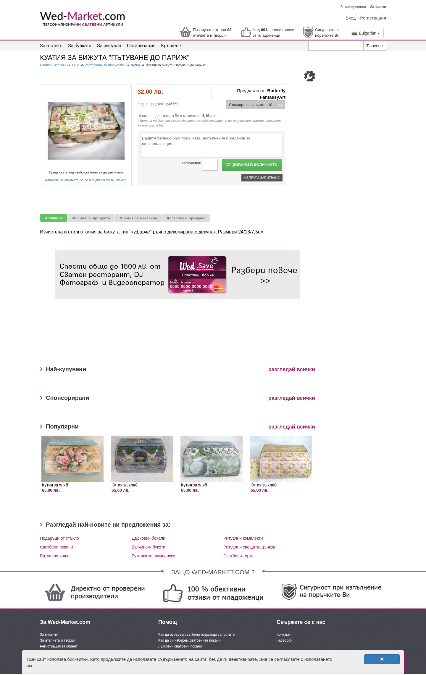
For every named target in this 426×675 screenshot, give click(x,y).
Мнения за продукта (91, 218)
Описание (54, 218)
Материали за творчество (105, 65)
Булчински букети (148, 547)
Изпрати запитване (262, 177)
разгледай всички (291, 369)
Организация (141, 45)
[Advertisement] (162, 334)
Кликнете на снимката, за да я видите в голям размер (85, 180)
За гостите (51, 45)
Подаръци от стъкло (59, 538)
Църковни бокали (148, 538)
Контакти (284, 634)
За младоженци (353, 6)
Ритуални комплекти (243, 538)
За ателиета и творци (57, 640)
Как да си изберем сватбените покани (189, 640)
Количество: (191, 163)
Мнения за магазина (138, 218)
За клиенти (49, 634)
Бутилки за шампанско (153, 556)
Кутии (135, 65)
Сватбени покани (56, 547)
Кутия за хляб (55, 484)
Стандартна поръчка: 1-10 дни (249, 106)
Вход (351, 17)
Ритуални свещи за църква (249, 547)
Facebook (284, 640)
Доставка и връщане (186, 218)
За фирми (378, 6)
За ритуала (109, 45)
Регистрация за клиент (59, 646)
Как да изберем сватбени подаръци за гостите (196, 634)
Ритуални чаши (55, 556)
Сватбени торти (238, 556)
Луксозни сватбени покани (180, 646)
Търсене (375, 45)
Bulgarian (365, 33)
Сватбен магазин (53, 65)
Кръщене (171, 45)
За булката (79, 45)
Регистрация (373, 17)
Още (75, 65)
